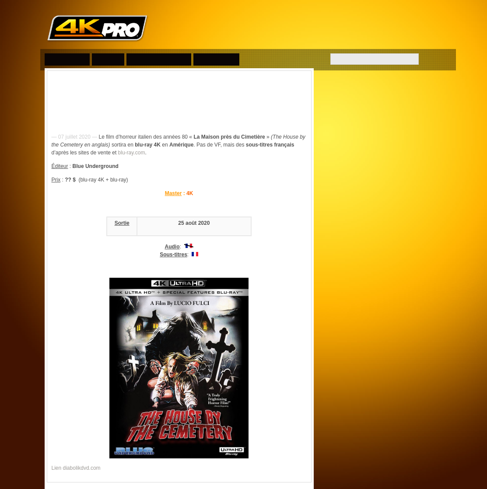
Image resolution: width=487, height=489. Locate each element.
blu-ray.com (131, 153)
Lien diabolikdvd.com (76, 468)
